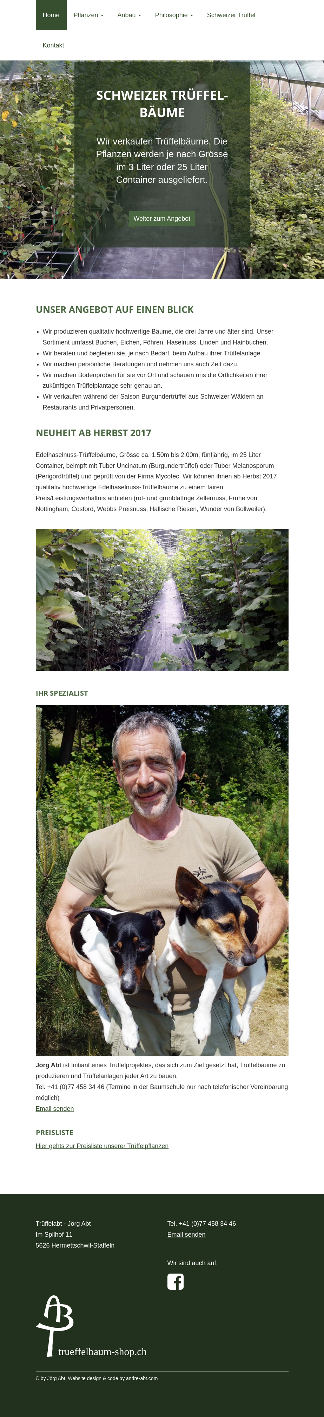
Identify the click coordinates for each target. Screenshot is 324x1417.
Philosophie (174, 15)
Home (51, 15)
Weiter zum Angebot (162, 218)
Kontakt (53, 45)
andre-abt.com (142, 1378)
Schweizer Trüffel (231, 15)
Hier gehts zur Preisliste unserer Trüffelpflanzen (102, 1145)
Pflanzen (89, 15)
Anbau (129, 15)
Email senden (55, 1108)
